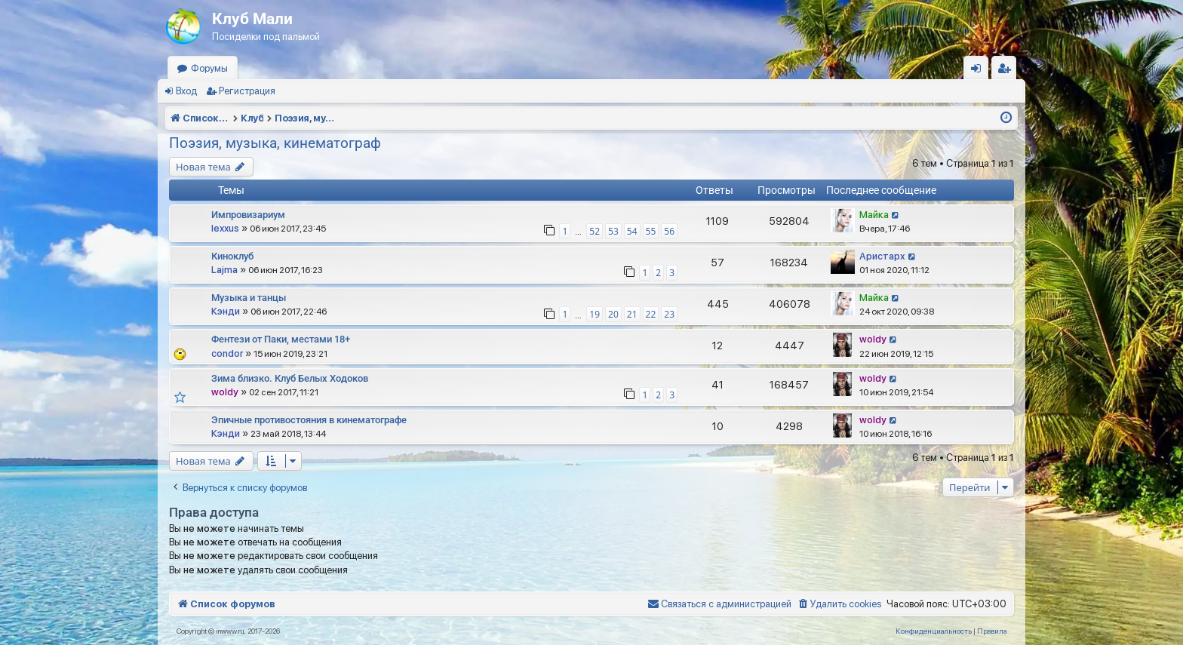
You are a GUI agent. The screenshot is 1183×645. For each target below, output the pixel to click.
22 (651, 314)
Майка (874, 214)
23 (669, 314)
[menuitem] (839, 604)
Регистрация (247, 91)
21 (632, 314)
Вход (186, 91)
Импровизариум (248, 214)
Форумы (209, 68)
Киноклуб (232, 256)
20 (613, 314)
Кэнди (225, 311)
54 (632, 231)
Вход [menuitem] (980, 71)
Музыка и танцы (248, 297)
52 (594, 231)
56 (669, 231)
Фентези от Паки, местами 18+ (280, 339)
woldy (872, 339)
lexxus (225, 228)
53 (613, 231)
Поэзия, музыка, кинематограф (275, 143)
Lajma (224, 269)
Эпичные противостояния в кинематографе (309, 419)
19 (594, 314)
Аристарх (882, 256)
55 (651, 231)
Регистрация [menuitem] (1007, 71)
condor (227, 353)
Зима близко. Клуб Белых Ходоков (289, 378)
